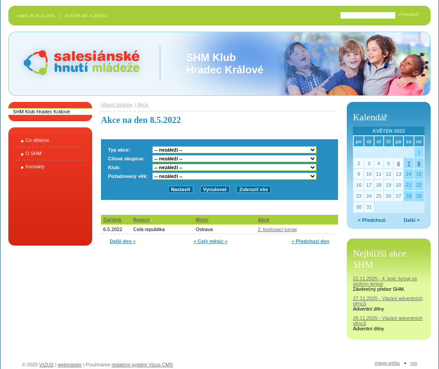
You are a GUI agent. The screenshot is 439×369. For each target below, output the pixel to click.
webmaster (70, 364)
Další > (412, 220)
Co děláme (37, 140)
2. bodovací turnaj (277, 229)
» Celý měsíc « (210, 241)
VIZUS (46, 364)
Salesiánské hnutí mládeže (77, 63)
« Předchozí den (310, 241)
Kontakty (35, 166)
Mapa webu (387, 362)
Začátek (112, 219)
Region (141, 219)
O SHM (33, 153)
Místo (202, 219)
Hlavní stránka (117, 104)
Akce (142, 104)
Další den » (123, 241)
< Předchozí (371, 220)
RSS (413, 362)
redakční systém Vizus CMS (142, 364)
